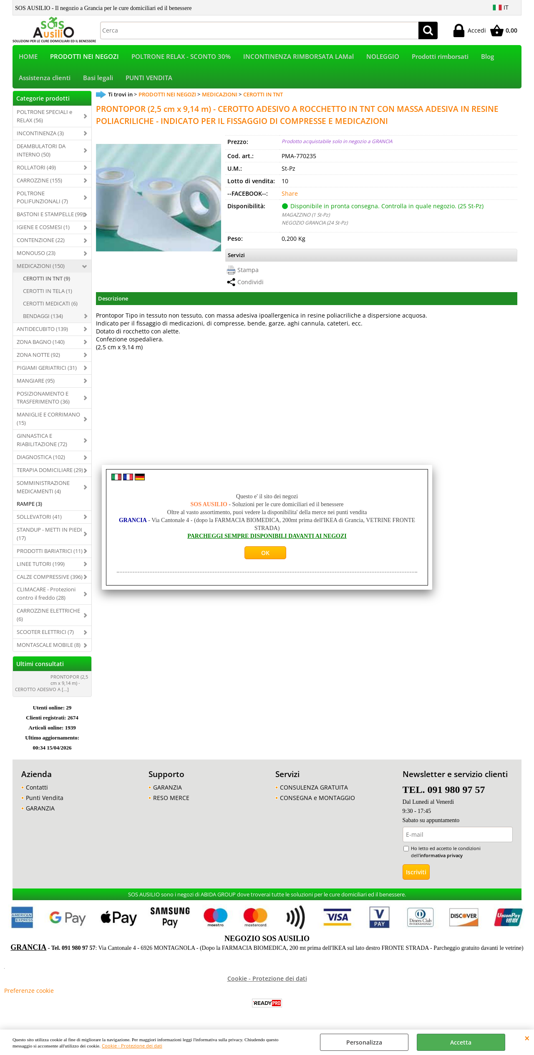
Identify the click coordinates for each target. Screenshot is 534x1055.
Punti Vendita (44, 799)
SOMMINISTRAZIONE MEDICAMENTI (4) (43, 489)
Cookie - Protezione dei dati (132, 1045)
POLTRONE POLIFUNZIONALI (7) (42, 199)
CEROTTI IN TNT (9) (46, 280)
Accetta (460, 1042)
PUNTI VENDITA (149, 79)
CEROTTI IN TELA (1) (47, 292)
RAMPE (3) (29, 505)
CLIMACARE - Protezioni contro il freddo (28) (46, 595)
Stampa (248, 272)
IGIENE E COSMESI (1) (43, 229)
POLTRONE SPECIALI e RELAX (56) (44, 118)
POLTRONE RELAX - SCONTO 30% (181, 57)
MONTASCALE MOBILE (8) (49, 646)
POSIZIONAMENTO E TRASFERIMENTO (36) (43, 399)
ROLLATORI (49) (36, 169)
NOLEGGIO (382, 57)
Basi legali (98, 79)
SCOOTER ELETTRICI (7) (45, 633)
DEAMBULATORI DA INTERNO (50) (41, 152)
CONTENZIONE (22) (41, 242)
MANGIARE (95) (36, 382)
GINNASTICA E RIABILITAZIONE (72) (42, 442)
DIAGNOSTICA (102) (41, 458)
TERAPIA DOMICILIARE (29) (50, 471)
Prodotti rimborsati (440, 57)
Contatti (37, 789)
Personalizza (364, 1042)
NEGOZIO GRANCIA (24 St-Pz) (315, 224)
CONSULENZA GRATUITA (314, 789)
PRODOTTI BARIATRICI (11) (50, 552)
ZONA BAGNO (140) (41, 343)
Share (290, 195)
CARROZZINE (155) (39, 182)
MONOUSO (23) (36, 254)
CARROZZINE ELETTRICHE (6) (48, 617)
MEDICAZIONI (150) (41, 267)
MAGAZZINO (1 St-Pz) (306, 216)
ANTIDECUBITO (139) (42, 330)
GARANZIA (40, 810)
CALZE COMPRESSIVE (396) (50, 578)
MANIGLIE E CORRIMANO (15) (48, 421)
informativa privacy (441, 857)
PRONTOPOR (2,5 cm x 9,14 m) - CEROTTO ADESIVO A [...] (51, 684)
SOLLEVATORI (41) (39, 518)
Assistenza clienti (45, 79)
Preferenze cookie (29, 993)
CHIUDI (527, 1038)
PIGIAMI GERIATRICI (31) (47, 369)
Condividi (250, 284)
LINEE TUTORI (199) (41, 565)
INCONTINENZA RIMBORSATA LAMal (298, 57)
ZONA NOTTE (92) (38, 356)
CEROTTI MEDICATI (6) (50, 305)
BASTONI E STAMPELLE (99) (50, 216)
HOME (28, 57)
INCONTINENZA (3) (40, 135)
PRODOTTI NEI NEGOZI (84, 57)
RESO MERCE (171, 799)
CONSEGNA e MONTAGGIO (317, 799)
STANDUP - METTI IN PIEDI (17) (49, 535)
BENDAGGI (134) (43, 317)
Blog (487, 57)
